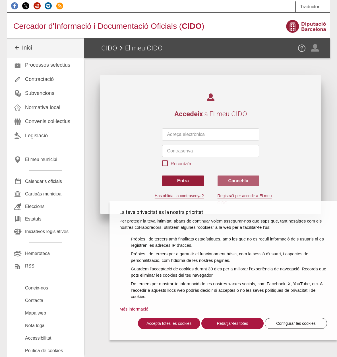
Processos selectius (47, 65)
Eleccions (34, 206)
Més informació (133, 309)
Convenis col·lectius (47, 121)
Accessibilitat (38, 338)
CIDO (109, 48)
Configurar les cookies (296, 323)
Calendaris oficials (43, 181)
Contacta (34, 300)
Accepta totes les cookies (168, 323)
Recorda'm (177, 164)
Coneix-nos (36, 287)
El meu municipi (41, 159)
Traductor (309, 6)
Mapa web (35, 313)
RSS (29, 266)
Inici (23, 47)
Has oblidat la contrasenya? (179, 195)
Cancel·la (238, 180)
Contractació (39, 79)
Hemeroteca (37, 253)
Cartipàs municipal (44, 193)
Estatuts (33, 219)
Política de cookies (44, 350)
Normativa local (42, 107)
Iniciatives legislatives (47, 231)
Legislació (36, 135)
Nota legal (35, 325)
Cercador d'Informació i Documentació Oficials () (108, 26)
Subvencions (39, 93)
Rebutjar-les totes (232, 323)
